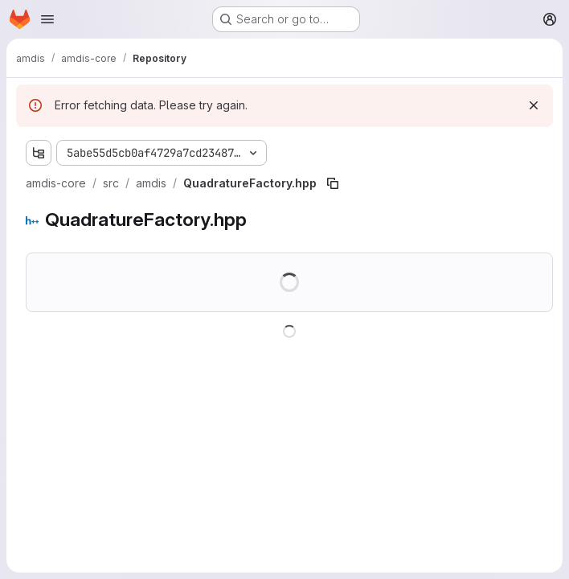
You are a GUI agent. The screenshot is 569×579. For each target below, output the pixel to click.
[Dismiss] (533, 105)
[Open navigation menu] (47, 19)
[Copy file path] (333, 183)
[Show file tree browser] (38, 153)
